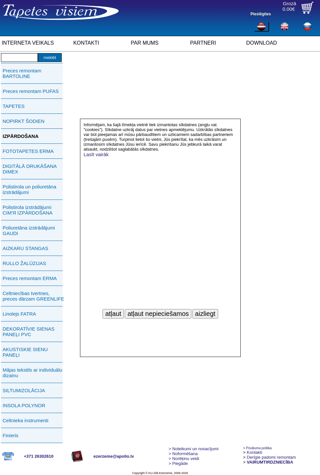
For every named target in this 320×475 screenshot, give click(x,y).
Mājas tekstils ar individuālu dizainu (32, 372)
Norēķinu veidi (183, 458)
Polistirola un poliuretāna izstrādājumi (29, 189)
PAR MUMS (144, 43)
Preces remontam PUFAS (31, 91)
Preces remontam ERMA (30, 278)
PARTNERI (203, 43)
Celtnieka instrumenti (25, 420)
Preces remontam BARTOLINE (22, 73)
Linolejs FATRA (19, 314)
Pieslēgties (260, 14)
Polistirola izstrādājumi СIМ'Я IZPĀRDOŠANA (28, 209)
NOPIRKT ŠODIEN (23, 121)
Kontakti (254, 452)
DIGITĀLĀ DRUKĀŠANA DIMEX (29, 168)
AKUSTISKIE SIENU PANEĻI (25, 352)
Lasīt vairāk (96, 154)
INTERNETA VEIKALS (28, 43)
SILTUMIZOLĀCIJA (24, 390)
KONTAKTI (86, 43)
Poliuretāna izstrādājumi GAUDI (29, 230)
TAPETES (13, 106)
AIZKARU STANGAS (25, 248)
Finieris (10, 435)
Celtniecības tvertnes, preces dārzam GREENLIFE (33, 296)
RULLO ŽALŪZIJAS (24, 263)
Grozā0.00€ (289, 6)
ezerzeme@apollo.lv (113, 456)
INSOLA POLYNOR (24, 405)
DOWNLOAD (261, 43)
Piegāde (178, 463)
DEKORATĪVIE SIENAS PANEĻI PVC (29, 331)
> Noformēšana (183, 453)
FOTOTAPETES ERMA (28, 151)
